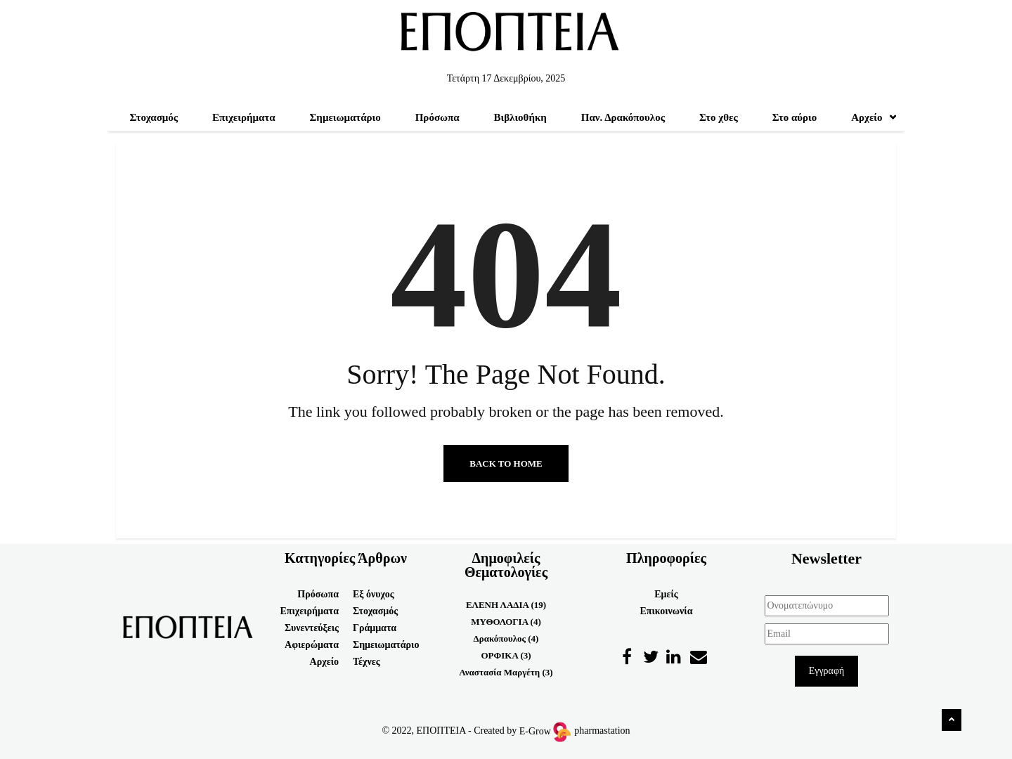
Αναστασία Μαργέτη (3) (505, 672)
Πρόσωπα (437, 117)
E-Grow (544, 731)
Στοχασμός (153, 117)
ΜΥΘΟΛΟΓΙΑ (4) (506, 621)
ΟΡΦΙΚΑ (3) (506, 655)
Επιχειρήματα (243, 117)
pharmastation (602, 731)
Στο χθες (718, 117)
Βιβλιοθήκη (520, 117)
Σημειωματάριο (345, 117)
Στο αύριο (794, 117)
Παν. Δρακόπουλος (623, 117)
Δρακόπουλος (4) (506, 638)
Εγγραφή (827, 671)
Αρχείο (873, 117)
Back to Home (506, 463)
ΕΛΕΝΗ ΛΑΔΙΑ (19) (506, 604)
